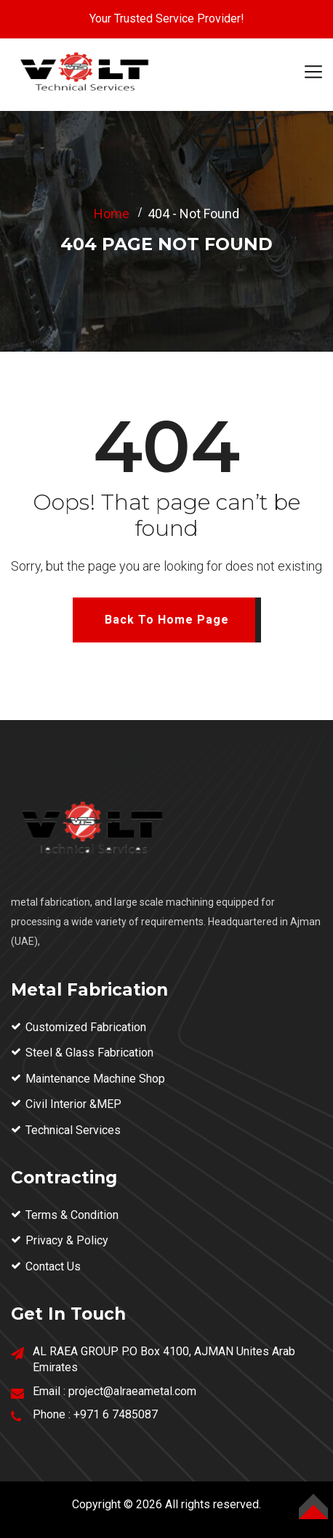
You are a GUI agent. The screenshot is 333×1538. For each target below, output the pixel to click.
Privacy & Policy (66, 1240)
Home (111, 213)
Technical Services (73, 1130)
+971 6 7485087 (115, 1414)
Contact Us (53, 1266)
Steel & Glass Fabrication (89, 1052)
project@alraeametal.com (132, 1391)
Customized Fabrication (85, 1027)
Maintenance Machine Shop (95, 1079)
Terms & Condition (72, 1215)
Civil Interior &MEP (73, 1104)
